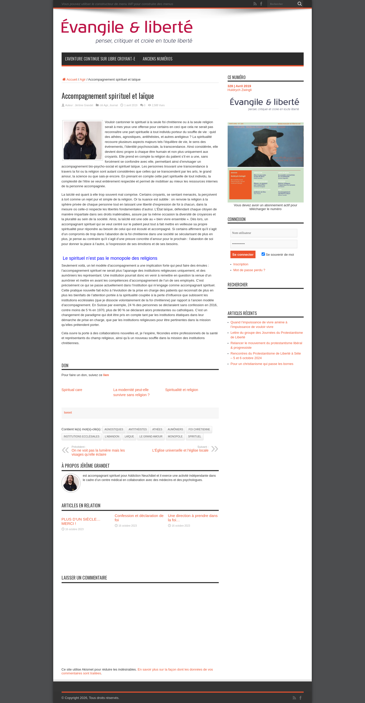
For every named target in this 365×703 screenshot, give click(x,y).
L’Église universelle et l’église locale (178, 448)
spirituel (194, 436)
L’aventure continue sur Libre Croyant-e (100, 59)
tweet (68, 412)
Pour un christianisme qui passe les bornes (262, 364)
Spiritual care (72, 390)
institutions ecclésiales (82, 436)
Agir (83, 79)
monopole (175, 436)
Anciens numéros (157, 59)
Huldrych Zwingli (240, 90)
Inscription (240, 264)
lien (106, 375)
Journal (114, 105)
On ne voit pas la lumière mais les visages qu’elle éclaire (103, 450)
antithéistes (138, 429)
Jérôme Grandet (84, 105)
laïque (129, 436)
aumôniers (175, 429)
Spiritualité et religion (181, 390)
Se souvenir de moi (278, 254)
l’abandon (112, 436)
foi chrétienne (199, 429)
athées (157, 429)
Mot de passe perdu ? (249, 270)
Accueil (69, 79)
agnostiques (114, 429)
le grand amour (150, 436)
